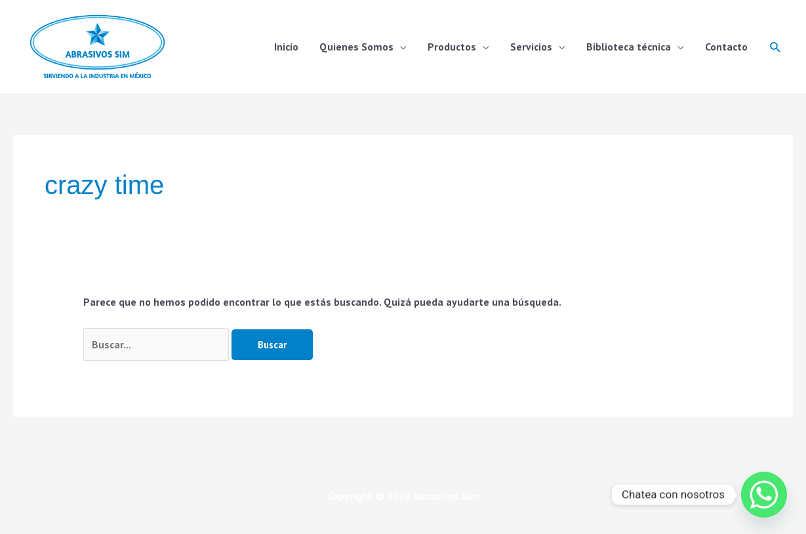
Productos (452, 46)
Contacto (726, 46)
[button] (775, 47)
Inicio (286, 46)
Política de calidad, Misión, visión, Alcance (403, 525)
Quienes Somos (356, 46)
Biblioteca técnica (628, 46)
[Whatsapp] (764, 495)
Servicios (531, 46)
